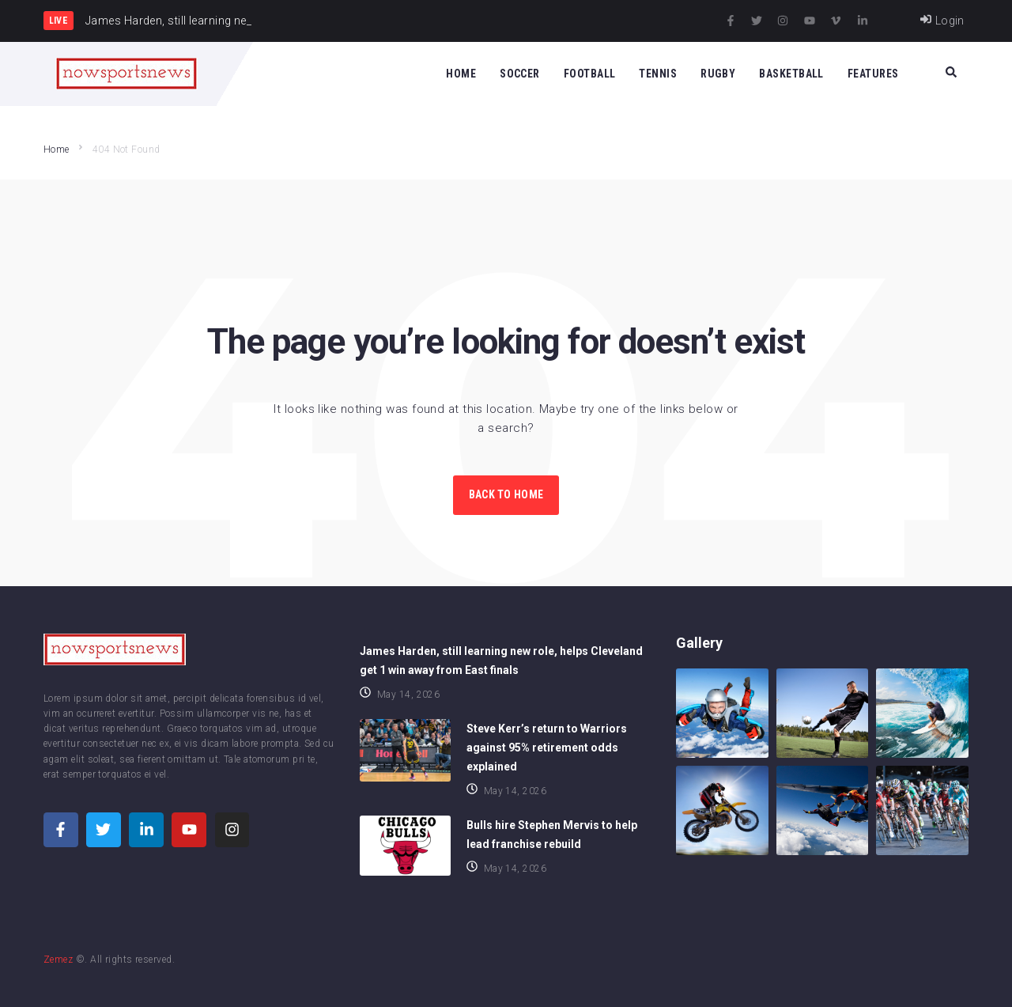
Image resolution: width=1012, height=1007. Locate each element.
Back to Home (506, 494)
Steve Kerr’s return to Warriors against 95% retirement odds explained (546, 747)
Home (56, 149)
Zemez (58, 959)
